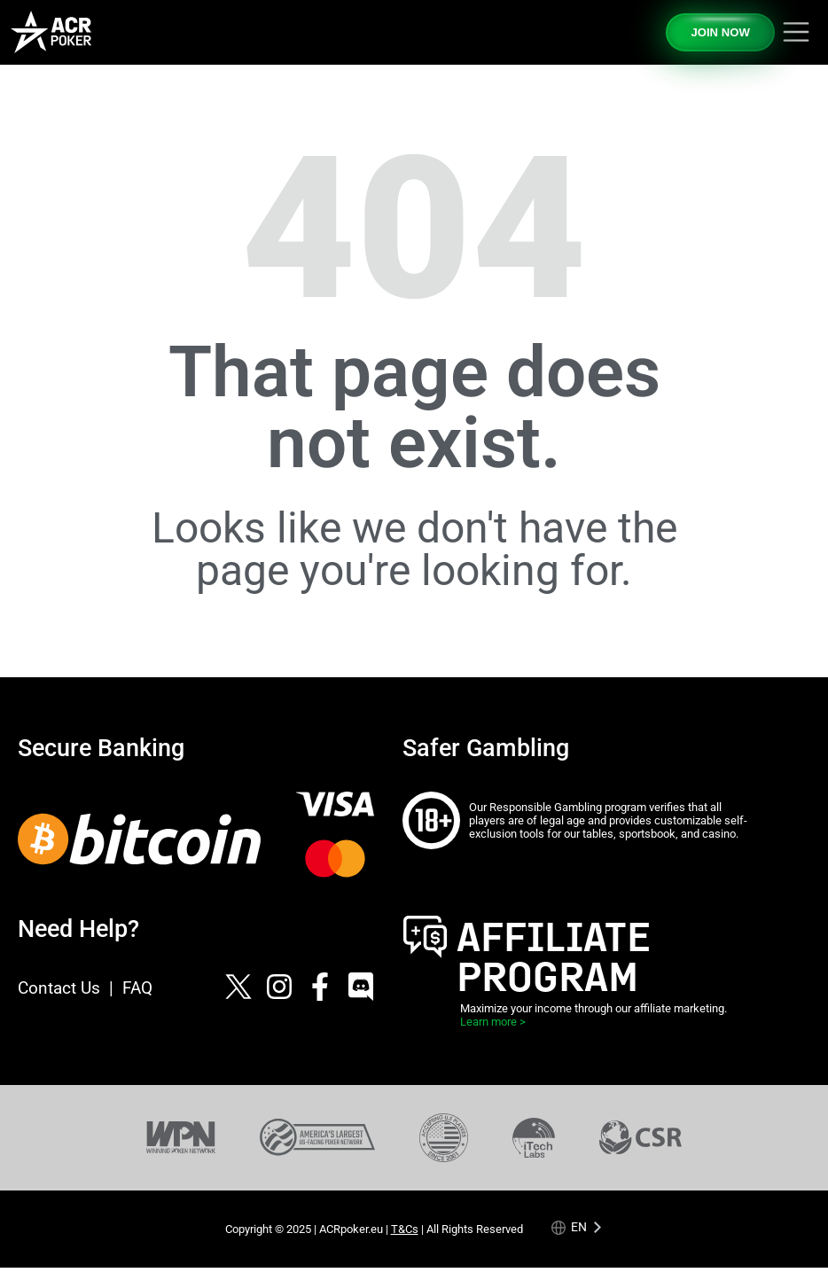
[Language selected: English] (577, 1227)
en (579, 1227)
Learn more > (493, 1021)
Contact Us (59, 988)
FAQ (137, 988)
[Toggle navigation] (796, 32)
